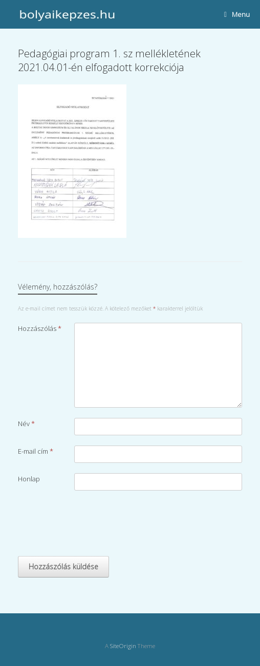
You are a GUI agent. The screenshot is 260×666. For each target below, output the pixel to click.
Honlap (29, 478)
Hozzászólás (39, 328)
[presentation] (96, 526)
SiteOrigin (123, 646)
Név (26, 423)
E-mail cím (35, 451)
